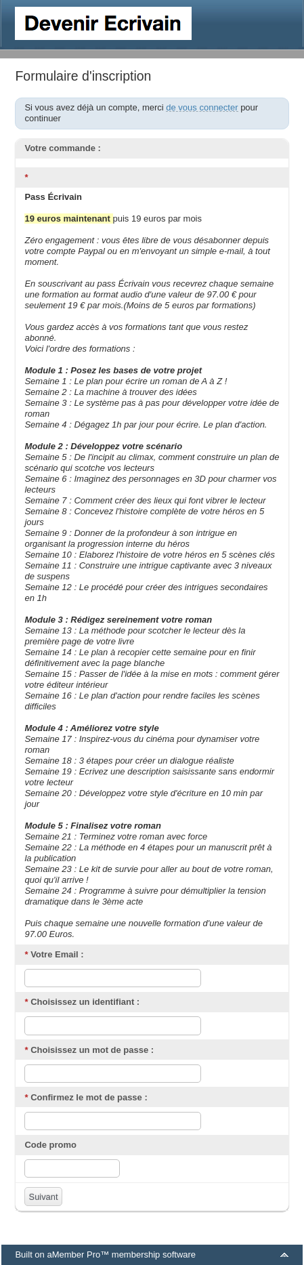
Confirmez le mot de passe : (85, 1097)
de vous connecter (202, 107)
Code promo (50, 1145)
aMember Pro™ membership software (121, 1254)
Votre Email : (53, 954)
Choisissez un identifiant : (81, 1002)
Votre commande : (62, 148)
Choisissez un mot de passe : (89, 1050)
